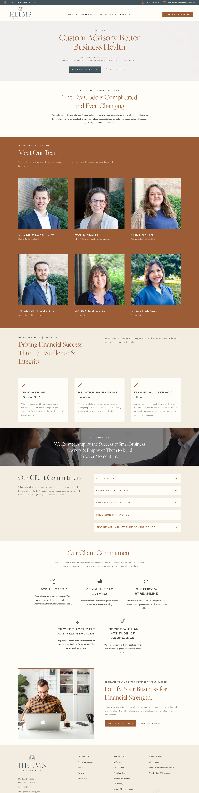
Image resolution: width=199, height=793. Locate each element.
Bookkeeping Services (121, 778)
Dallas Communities (85, 762)
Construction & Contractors (160, 773)
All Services (117, 762)
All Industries (154, 762)
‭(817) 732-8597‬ (116, 70)
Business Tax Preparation (123, 789)
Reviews (125, 14)
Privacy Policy (83, 778)
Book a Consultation (85, 70)
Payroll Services (119, 773)
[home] (35, 13)
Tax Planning (118, 784)
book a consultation (177, 14)
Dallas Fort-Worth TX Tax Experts (25, 2)
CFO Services (118, 767)
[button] (72, 14)
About (80, 767)
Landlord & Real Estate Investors (161, 767)
